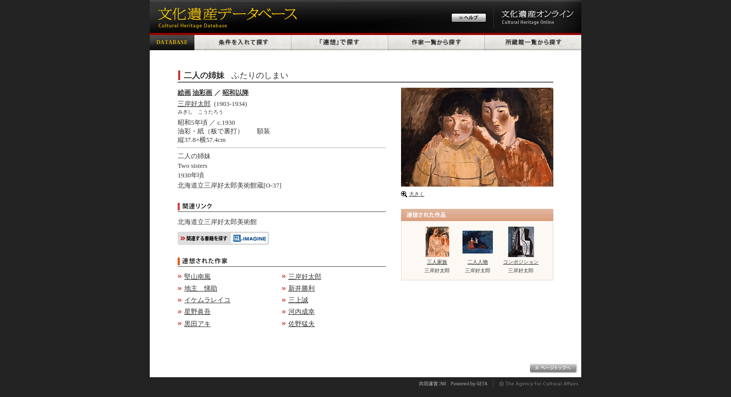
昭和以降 (235, 92)
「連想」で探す (339, 41)
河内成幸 (301, 311)
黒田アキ (197, 324)
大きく (416, 194)
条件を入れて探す (242, 41)
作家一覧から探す (436, 41)
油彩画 (202, 92)
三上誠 (298, 300)
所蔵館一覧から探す (533, 41)
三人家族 (437, 262)
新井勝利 (301, 288)
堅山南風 (197, 276)
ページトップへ (553, 369)
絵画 (184, 92)
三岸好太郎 (194, 103)
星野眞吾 (197, 311)
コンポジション (521, 262)
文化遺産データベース (226, 16)
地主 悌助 (200, 288)
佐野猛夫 (301, 324)
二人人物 (478, 262)
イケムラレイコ (207, 300)
